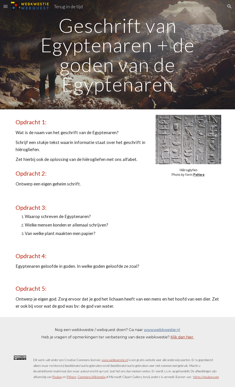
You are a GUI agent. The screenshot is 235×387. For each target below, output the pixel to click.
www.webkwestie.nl (162, 330)
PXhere (71, 377)
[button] (5, 6)
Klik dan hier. (182, 337)
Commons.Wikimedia (91, 377)
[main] (117, 55)
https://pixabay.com (206, 377)
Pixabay (57, 377)
